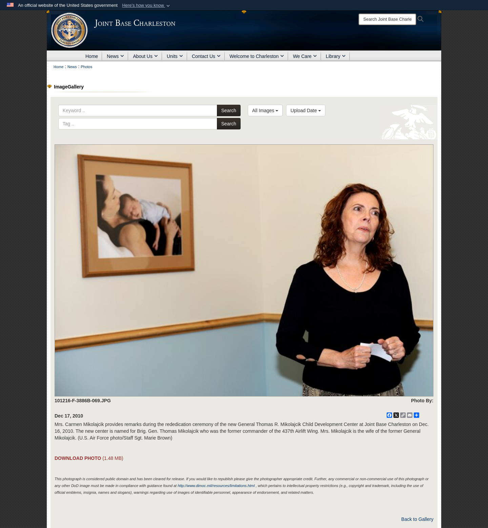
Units (175, 56)
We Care (305, 56)
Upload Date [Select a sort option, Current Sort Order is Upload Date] (305, 110)
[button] (146, 5)
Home (91, 56)
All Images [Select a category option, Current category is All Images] (265, 110)
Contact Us (206, 56)
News (115, 56)
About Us (145, 56)
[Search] (387, 19)
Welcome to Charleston (256, 56)
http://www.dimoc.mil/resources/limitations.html (216, 486)
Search (228, 110)
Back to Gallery (417, 519)
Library (336, 56)
